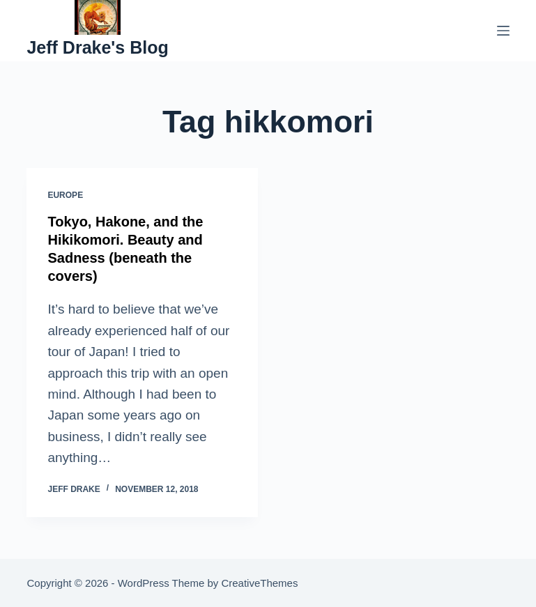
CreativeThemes (259, 583)
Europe (65, 195)
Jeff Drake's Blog (97, 47)
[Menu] (503, 30)
